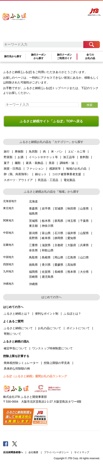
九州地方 (8, 271)
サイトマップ (81, 452)
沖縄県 (33, 284)
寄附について (12, 333)
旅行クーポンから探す (38, 56)
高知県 (71, 264)
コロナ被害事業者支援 (66, 174)
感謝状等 (55, 168)
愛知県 (71, 238)
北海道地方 (10, 201)
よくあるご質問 (54, 8)
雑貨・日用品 (12, 168)
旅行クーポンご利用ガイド (64, 56)
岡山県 (59, 257)
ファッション (35, 168)
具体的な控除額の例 (17, 368)
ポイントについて (78, 328)
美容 (52, 163)
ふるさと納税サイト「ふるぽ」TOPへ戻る (51, 121)
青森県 (33, 208)
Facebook (5, 443)
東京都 (33, 225)
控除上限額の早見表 (57, 363)
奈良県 (33, 250)
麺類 (18, 163)
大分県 (84, 271)
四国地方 (8, 264)
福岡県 (33, 271)
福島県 (33, 213)
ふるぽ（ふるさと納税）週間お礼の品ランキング (35, 376)
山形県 (84, 208)
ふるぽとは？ (72, 313)
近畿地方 (8, 244)
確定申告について (15, 348)
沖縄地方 (8, 283)
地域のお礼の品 (76, 168)
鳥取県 (33, 257)
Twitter (14, 443)
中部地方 (8, 232)
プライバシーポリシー (56, 452)
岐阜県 (46, 238)
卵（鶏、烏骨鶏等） (17, 174)
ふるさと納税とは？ (17, 313)
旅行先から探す (13, 56)
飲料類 (84, 157)
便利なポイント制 (46, 313)
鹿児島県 (47, 276)
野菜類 (8, 157)
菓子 (7, 163)
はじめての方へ (39, 8)
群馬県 (59, 220)
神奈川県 (47, 225)
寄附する (77, 8)
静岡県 (59, 238)
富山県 (46, 233)
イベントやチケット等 (43, 157)
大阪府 (71, 245)
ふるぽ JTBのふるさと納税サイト (17, 21)
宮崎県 (33, 276)
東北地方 (8, 208)
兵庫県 (84, 245)
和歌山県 (47, 250)
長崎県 (59, 271)
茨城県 (33, 220)
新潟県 (33, 233)
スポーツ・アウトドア (18, 180)
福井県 (71, 233)
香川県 (46, 264)
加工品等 (69, 157)
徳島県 (33, 264)
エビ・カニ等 (76, 151)
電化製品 (69, 180)
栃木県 (46, 220)
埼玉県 (71, 220)
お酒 (20, 157)
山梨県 (84, 233)
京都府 (59, 245)
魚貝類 (33, 151)
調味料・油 (67, 163)
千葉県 (84, 220)
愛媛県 (59, 264)
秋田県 (71, 208)
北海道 (33, 201)
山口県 (84, 257)
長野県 (33, 238)
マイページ (67, 8)
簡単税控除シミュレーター (21, 363)
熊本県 (71, 271)
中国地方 (8, 257)
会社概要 (33, 452)
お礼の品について (49, 328)
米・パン (57, 151)
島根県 (46, 257)
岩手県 (46, 208)
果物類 (19, 151)
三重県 (33, 245)
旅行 (7, 151)
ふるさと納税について (18, 328)
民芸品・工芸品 (48, 180)
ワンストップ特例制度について (52, 348)
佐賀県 (46, 271)
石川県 (59, 233)
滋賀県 (46, 245)
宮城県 (59, 208)
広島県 (71, 257)
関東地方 (8, 220)
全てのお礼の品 (90, 56)
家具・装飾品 (34, 163)
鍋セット (41, 174)
